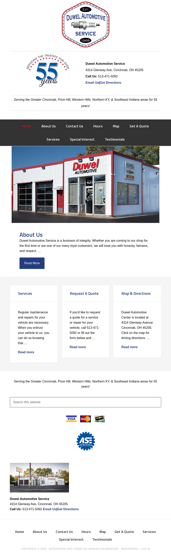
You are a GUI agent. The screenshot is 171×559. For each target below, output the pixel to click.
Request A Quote (84, 293)
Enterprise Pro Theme (66, 549)
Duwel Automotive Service (85, 25)
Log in (145, 549)
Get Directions (110, 82)
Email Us (92, 82)
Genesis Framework (103, 549)
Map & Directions (136, 293)
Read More (32, 263)
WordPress (129, 549)
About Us (31, 234)
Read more (26, 352)
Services (25, 293)
